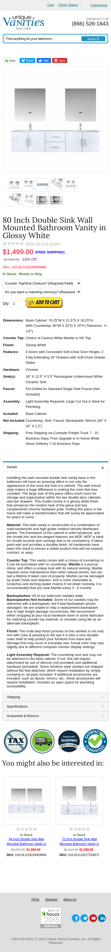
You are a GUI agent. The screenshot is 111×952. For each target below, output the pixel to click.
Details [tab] (55, 467)
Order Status (68, 5)
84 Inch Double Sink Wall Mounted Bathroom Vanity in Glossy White (26, 841)
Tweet (27, 60)
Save (9, 60)
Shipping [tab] (55, 697)
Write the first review (43, 244)
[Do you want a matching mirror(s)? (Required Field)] (42, 292)
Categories (99, 5)
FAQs (35, 899)
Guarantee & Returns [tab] (55, 716)
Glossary (51, 899)
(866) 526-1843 (90, 23)
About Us (69, 899)
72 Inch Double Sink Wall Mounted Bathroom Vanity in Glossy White (79, 841)
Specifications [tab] (55, 706)
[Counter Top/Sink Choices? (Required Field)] (42, 283)
